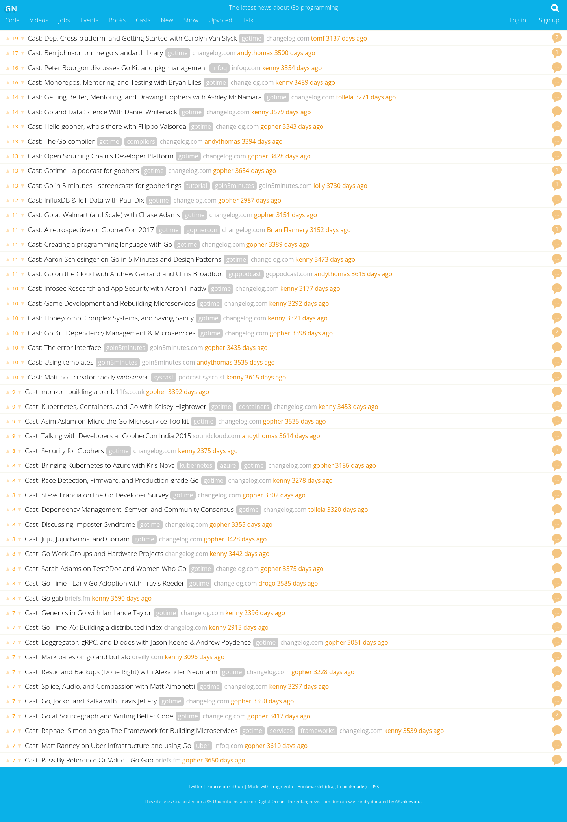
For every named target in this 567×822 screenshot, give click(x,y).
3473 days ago (334, 259)
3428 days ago (290, 156)
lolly (319, 185)
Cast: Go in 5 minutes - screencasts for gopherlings (105, 185)
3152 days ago (330, 229)
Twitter (195, 786)
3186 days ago (355, 465)
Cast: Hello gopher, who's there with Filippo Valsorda (108, 126)
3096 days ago (203, 657)
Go (176, 801)
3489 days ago (314, 82)
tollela (344, 97)
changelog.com (287, 38)
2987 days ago (260, 200)
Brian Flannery (287, 229)
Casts (143, 20)
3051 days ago (367, 642)
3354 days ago (301, 67)
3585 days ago (297, 583)
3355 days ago (252, 524)
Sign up (549, 20)
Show (190, 20)
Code (12, 20)
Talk (248, 20)
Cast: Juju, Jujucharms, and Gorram (78, 538)
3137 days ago (346, 38)
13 (15, 126)
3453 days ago (357, 406)
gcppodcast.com (289, 274)
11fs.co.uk (130, 391)
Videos (39, 20)
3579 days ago (290, 112)
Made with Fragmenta (270, 786)
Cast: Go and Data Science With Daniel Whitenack (103, 111)
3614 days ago (299, 435)
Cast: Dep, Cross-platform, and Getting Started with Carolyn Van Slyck (133, 38)
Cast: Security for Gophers (65, 450)
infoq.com (246, 67)
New (167, 20)
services (281, 730)
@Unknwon (407, 801)
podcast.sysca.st (201, 377)
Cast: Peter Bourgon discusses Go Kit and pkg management (118, 67)
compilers (141, 141)
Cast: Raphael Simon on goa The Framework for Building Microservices (132, 730)
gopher (270, 126)
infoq (219, 67)
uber (202, 745)
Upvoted (220, 20)
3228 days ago (333, 672)
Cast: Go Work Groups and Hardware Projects (94, 553)
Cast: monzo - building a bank (69, 391)
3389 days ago (289, 244)
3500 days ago (294, 52)
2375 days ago (217, 450)
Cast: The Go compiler (62, 141)
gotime (252, 38)
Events (89, 20)
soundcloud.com (217, 435)
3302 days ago (285, 495)
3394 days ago (262, 141)
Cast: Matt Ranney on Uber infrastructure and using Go (109, 745)
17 (15, 52)
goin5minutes (234, 185)
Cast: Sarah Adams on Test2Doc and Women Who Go (106, 568)
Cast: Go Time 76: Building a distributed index (93, 627)
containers (254, 406)
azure (228, 465)
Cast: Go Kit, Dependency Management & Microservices (113, 332)
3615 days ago (371, 274)
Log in (518, 20)
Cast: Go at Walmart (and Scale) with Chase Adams (105, 214)
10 (15, 288)
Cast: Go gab (44, 598)
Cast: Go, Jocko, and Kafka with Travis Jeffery (91, 700)
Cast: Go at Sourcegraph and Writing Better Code (100, 715)
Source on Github (225, 786)
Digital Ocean (271, 801)
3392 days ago (188, 391)
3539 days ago (423, 730)
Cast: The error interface (65, 347)
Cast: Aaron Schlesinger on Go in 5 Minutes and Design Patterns (125, 259)
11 (15, 214)
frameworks (317, 730)
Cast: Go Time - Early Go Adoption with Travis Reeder (105, 583)
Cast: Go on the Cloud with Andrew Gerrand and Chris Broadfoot (127, 273)
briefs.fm (77, 598)
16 (15, 67)
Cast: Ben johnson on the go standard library (96, 52)
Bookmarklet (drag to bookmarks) (332, 786)
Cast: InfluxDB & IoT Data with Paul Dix (87, 200)
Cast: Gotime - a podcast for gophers (84, 170)
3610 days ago (287, 745)
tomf (318, 38)
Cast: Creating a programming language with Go (101, 244)
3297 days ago (308, 686)
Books (117, 20)
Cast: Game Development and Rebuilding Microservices (112, 303)
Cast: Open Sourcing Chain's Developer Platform (102, 155)
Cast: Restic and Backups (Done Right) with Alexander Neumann (122, 671)
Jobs (64, 20)
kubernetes (196, 465)
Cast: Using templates (61, 361)
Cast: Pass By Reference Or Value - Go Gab (89, 759)
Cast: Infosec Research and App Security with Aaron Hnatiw (118, 288)
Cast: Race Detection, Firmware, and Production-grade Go (112, 480)
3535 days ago (254, 362)
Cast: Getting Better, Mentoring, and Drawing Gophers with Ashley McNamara (146, 96)
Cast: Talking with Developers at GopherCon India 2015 (108, 435)
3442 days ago (249, 553)
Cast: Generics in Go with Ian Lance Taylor (89, 612)
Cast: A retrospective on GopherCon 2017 (92, 229)
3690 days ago (131, 598)
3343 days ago (303, 126)
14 (15, 96)
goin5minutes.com (285, 185)
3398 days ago (312, 333)
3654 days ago (255, 170)
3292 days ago (308, 303)
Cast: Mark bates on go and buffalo (77, 656)
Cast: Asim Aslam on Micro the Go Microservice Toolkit (108, 421)
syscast (163, 377)
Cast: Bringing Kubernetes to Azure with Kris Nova (101, 465)
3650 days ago (224, 760)
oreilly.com (147, 657)
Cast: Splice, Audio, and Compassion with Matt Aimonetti (111, 686)
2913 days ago (248, 627)
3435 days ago (247, 347)
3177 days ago (319, 288)
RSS (375, 786)
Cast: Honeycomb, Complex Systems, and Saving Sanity (112, 317)
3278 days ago (312, 480)
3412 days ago (289, 716)
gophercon (202, 229)
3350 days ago (273, 701)
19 (15, 38)
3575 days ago (303, 568)
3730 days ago (346, 185)
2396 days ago (264, 612)
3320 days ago (347, 509)
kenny (271, 67)
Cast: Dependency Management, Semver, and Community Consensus (130, 509)
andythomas (255, 52)
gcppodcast (244, 274)
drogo (267, 583)
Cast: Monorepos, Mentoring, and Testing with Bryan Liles (115, 82)
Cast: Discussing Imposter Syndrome (81, 524)
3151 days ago (296, 214)
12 (15, 200)
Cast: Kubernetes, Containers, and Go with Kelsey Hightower (116, 406)
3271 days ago (375, 97)
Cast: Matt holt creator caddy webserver (89, 376)
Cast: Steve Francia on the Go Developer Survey (97, 494)
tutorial (196, 185)
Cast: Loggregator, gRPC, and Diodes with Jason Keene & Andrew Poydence (139, 642)
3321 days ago (307, 318)
